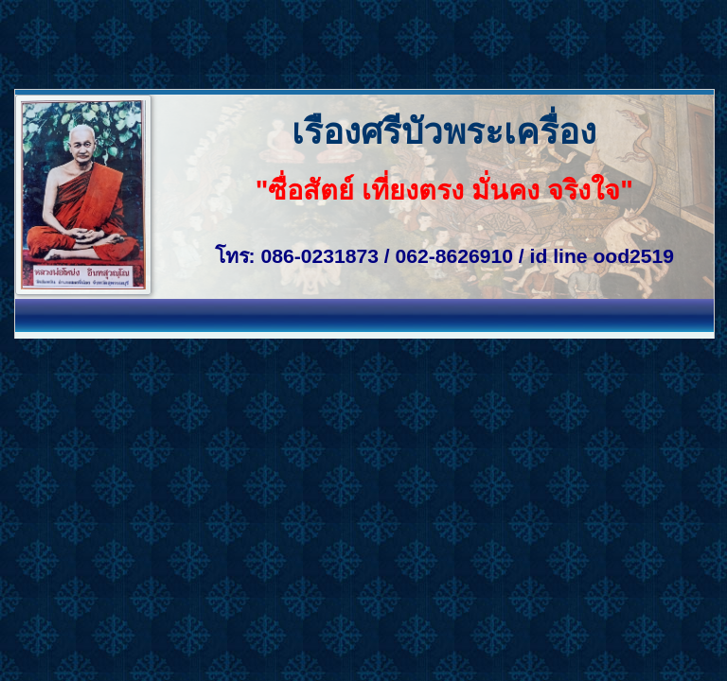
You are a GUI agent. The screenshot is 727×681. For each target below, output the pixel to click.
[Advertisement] (344, 42)
